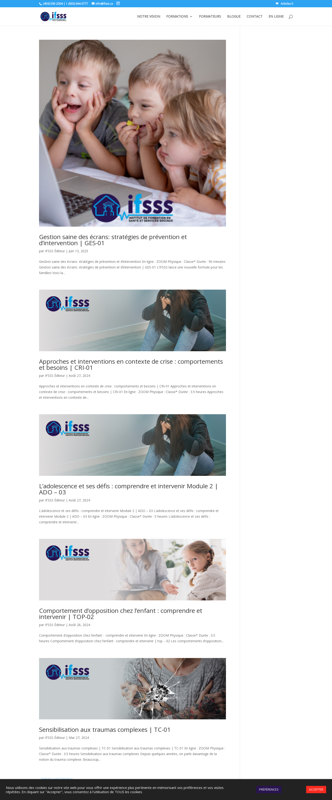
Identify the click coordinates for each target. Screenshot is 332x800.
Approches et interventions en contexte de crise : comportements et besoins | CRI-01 (131, 364)
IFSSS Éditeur (55, 251)
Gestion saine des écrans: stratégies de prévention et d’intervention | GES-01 (113, 240)
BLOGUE (234, 17)
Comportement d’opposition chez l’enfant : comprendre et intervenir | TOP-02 (120, 613)
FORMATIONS (177, 17)
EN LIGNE (276, 17)
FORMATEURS (210, 17)
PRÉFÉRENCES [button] (269, 789)
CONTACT (254, 17)
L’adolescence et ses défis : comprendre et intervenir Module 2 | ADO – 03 (128, 489)
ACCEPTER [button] (316, 789)
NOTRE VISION (148, 17)
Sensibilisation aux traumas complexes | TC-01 (105, 729)
